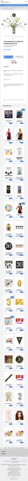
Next (26, 24)
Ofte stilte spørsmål (14, 462)
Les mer (11, 475)
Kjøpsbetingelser (8, 461)
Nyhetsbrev (24, 461)
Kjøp (8, 56)
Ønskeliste (20, 56)
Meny (2, 5)
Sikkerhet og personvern (16, 461)
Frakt (4, 461)
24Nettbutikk (16, 478)
